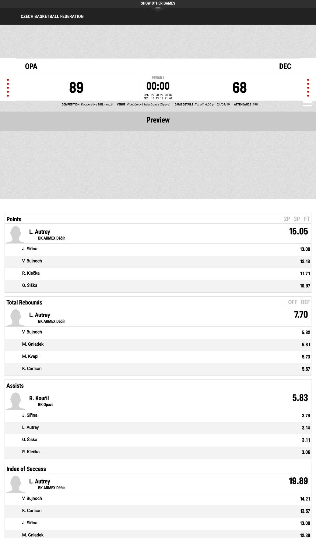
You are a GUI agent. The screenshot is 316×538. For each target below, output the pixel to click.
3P (297, 219)
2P (287, 219)
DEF (305, 302)
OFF (292, 302)
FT (307, 219)
